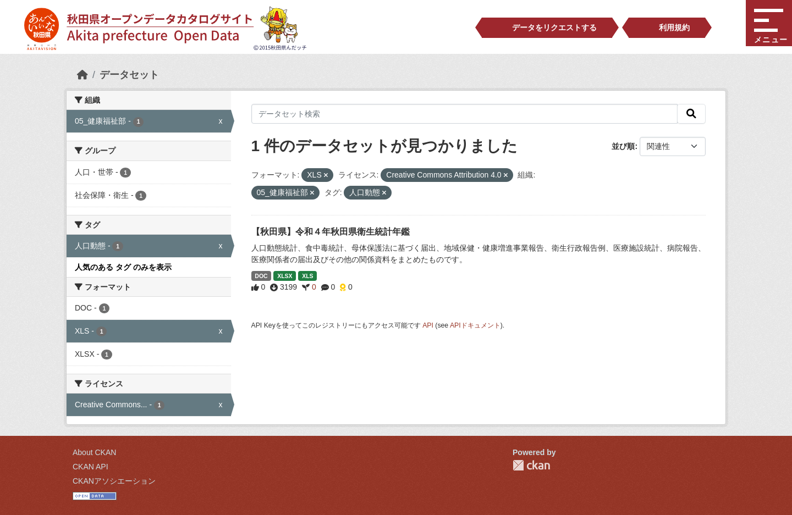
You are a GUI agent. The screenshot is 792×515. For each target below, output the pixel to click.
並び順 (623, 146)
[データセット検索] (464, 114)
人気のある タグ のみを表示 (123, 267)
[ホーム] (82, 74)
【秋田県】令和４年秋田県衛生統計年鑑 (330, 231)
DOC (261, 276)
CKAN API (90, 466)
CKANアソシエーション (114, 481)
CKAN (531, 465)
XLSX (284, 276)
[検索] (691, 114)
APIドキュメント (475, 325)
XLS (307, 276)
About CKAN (94, 452)
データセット (129, 74)
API (427, 325)
